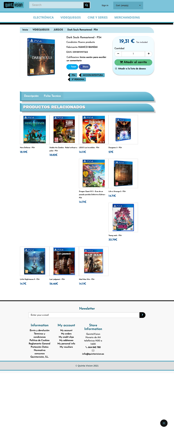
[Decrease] (118, 54)
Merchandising (127, 17)
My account (66, 330)
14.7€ (23, 283)
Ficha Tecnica (52, 96)
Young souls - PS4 (114, 235)
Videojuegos (71, 17)
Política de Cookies (39, 340)
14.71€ (82, 202)
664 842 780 (94, 347)
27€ (110, 152)
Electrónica (43, 17)
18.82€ (53, 155)
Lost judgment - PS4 (57, 279)
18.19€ (24, 152)
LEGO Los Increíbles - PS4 (89, 148)
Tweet (72, 67)
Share (84, 67)
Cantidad (119, 48)
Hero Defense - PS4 (27, 148)
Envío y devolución (39, 330)
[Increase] (148, 54)
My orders (66, 334)
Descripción (31, 96)
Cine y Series (98, 17)
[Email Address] (84, 315)
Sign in (105, 5)
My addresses (66, 340)
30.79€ (112, 239)
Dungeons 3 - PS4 (115, 148)
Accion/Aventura (93, 75)
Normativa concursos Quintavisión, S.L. (39, 353)
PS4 (73, 75)
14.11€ (82, 152)
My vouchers (66, 347)
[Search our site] (59, 5)
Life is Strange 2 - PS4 (116, 191)
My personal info (66, 344)
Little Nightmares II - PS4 (29, 279)
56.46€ (53, 283)
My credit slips (66, 337)
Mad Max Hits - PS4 (86, 279)
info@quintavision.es (93, 354)
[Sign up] (142, 315)
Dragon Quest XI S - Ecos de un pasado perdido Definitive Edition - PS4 (92, 195)
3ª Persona (78, 80)
